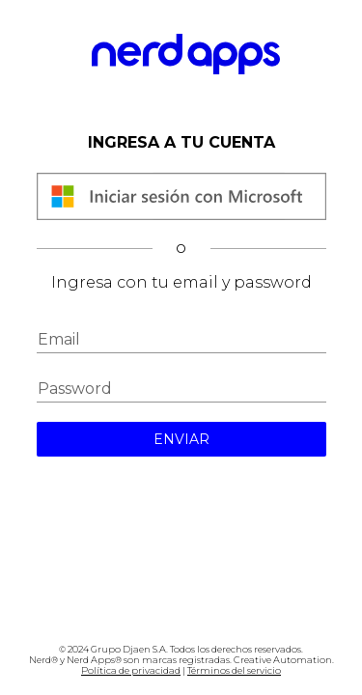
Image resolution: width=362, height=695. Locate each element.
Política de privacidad (131, 670)
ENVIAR (181, 439)
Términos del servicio (234, 670)
